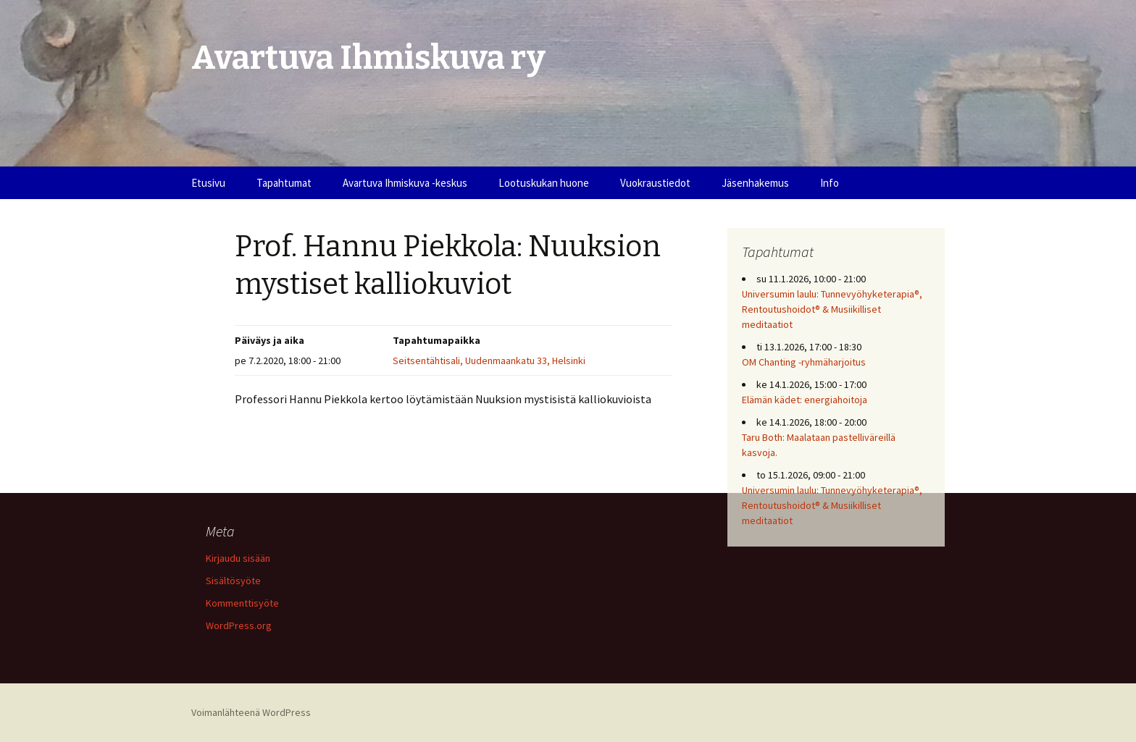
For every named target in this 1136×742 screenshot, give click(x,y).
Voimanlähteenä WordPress (251, 712)
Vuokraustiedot (655, 183)
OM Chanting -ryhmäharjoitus (804, 361)
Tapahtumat (284, 183)
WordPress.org (239, 625)
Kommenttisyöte (242, 603)
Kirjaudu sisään (238, 558)
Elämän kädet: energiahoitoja (804, 399)
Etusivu (208, 183)
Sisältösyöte (233, 580)
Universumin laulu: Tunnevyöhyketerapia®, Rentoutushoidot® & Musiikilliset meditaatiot (832, 309)
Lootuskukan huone (543, 183)
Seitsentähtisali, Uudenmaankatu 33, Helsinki (489, 360)
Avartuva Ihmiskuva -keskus (405, 183)
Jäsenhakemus (755, 183)
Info (829, 183)
